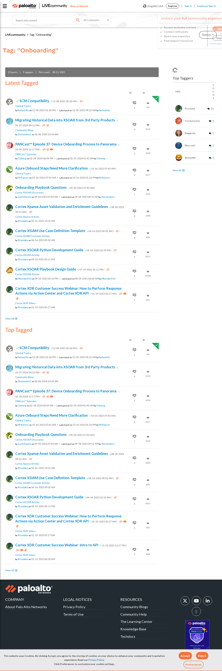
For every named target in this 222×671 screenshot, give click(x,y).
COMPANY (14, 599)
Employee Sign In (206, 6)
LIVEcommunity (15, 34)
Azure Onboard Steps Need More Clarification (65, 168)
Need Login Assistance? (201, 43)
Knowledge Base (133, 629)
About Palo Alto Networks (26, 607)
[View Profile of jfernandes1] (24, 134)
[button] (185, 655)
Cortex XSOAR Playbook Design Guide (60, 269)
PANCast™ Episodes (25, 154)
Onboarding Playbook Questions (55, 187)
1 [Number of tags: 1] (213, 120)
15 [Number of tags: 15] (212, 108)
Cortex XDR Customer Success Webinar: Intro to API (71, 545)
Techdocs (127, 636)
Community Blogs (24, 130)
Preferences (194, 664)
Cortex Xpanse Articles (27, 216)
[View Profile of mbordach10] (24, 279)
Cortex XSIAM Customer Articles (32, 236)
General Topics (23, 106)
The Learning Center (136, 621)
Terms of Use (73, 614)
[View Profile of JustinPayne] (24, 197)
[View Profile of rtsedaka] (23, 221)
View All (9, 318)
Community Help (133, 614)
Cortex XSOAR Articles (27, 255)
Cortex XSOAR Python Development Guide (63, 250)
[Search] (53, 20)
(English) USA (153, 6)
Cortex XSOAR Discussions (29, 192)
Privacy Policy (96, 660)
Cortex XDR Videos (25, 303)
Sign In (188, 6)
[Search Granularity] (96, 20)
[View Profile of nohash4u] (23, 110)
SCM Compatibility (48, 101)
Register (172, 6)
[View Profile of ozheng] (22, 158)
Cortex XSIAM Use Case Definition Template (64, 231)
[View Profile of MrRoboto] (23, 178)
